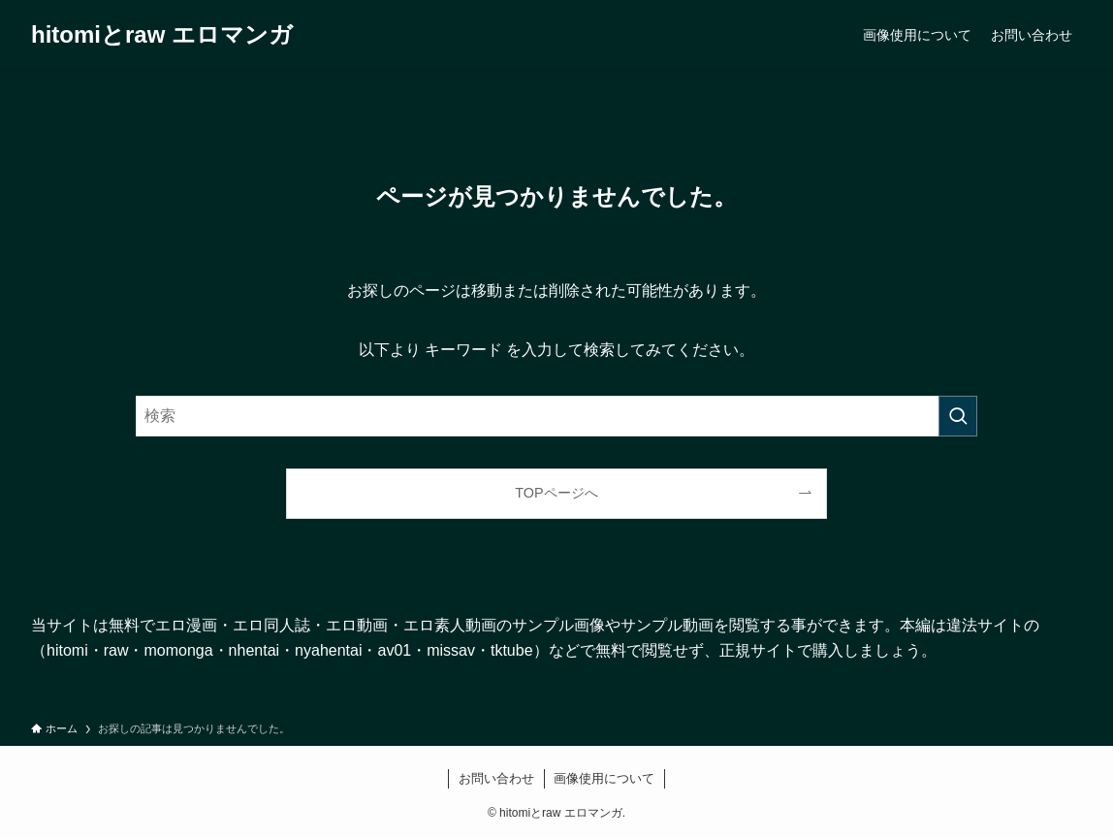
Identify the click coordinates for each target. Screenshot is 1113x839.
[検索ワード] (556, 416)
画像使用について (604, 778)
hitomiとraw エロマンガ (162, 35)
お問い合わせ (496, 778)
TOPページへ (556, 492)
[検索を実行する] (957, 416)
